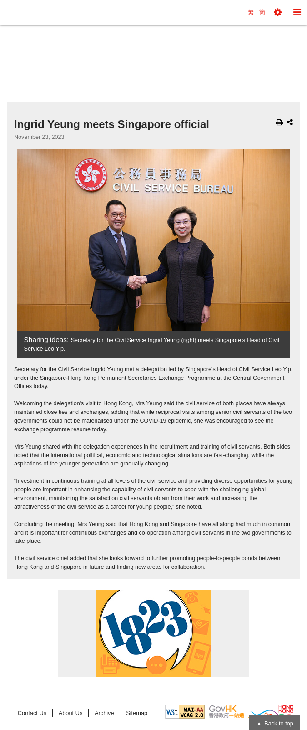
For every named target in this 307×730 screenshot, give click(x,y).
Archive (104, 713)
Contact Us (32, 713)
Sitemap (136, 713)
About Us (71, 713)
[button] (277, 12)
